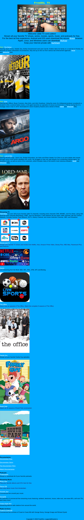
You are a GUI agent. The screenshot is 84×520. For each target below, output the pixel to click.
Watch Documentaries (7, 469)
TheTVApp (3, 214)
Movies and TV (5, 243)
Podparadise (4, 474)
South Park (3, 406)
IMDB (73, 50)
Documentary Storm (6, 462)
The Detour (8, 47)
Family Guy (3, 355)
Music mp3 (3, 481)
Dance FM (3, 486)
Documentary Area (6, 459)
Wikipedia (6, 52)
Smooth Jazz (4, 491)
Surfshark (55, 43)
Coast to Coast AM (6, 510)
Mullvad (63, 40)
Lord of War (8, 156)
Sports (2, 268)
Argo (5, 101)
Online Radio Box (5, 503)
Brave (72, 38)
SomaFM (3, 497)
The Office (3, 304)
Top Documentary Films (8, 466)
